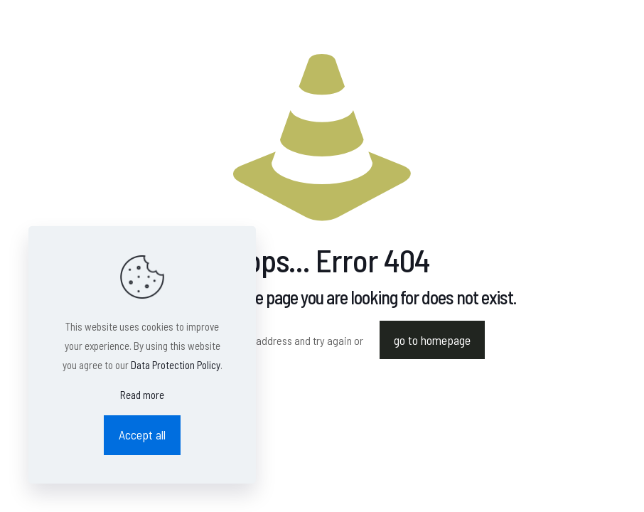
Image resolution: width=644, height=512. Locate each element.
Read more (142, 394)
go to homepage (432, 340)
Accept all (142, 434)
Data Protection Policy (175, 364)
